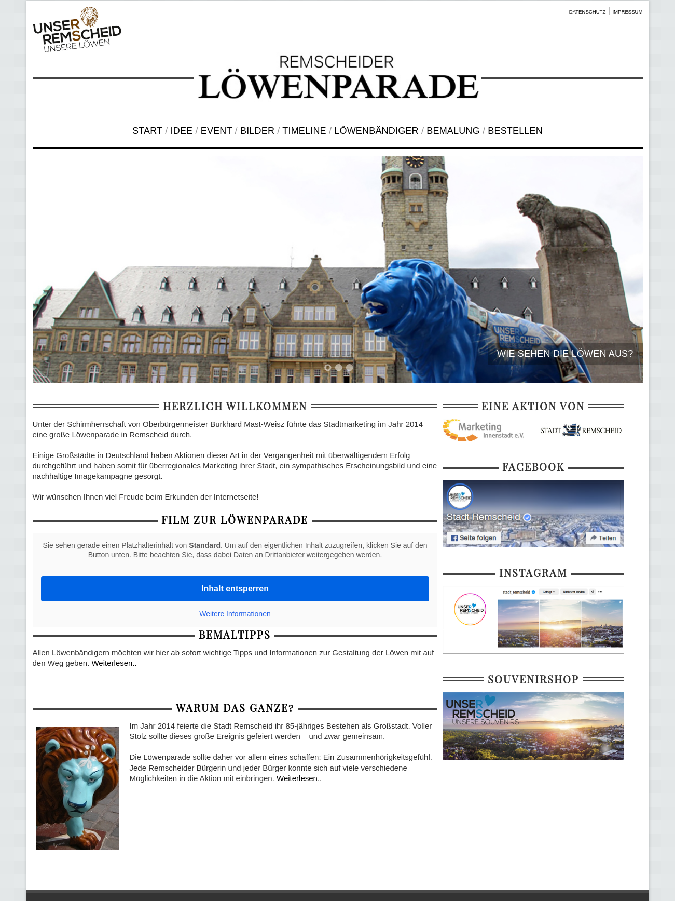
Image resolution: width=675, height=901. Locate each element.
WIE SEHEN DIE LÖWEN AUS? (565, 353)
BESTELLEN (515, 131)
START (147, 131)
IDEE (182, 131)
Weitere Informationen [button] (234, 614)
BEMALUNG (452, 131)
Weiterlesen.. (113, 662)
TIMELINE (304, 131)
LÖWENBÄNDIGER (376, 131)
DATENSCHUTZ (587, 12)
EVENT (216, 131)
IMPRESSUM (627, 12)
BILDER (257, 131)
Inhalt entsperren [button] (235, 588)
